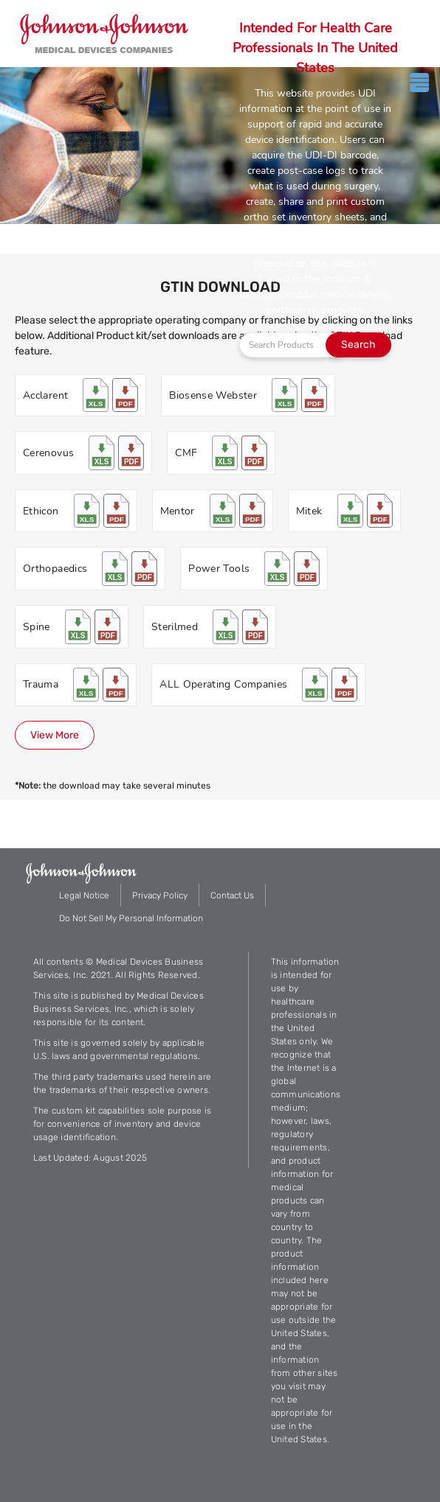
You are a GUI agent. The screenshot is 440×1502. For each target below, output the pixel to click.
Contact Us (232, 895)
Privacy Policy (160, 895)
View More (54, 735)
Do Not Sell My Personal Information (131, 918)
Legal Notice (84, 895)
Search (358, 344)
